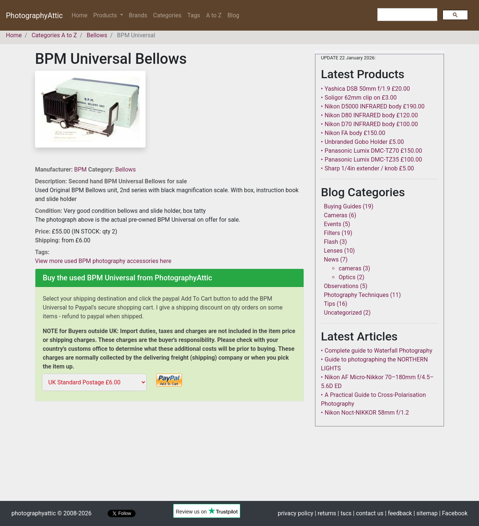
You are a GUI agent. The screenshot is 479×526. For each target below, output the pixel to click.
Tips (329, 303)
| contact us (368, 513)
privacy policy (295, 513)
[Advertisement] (169, 456)
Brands (138, 15)
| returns (325, 513)
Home (80, 15)
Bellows (125, 169)
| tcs (345, 513)
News (331, 259)
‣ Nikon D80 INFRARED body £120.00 (369, 115)
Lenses (333, 250)
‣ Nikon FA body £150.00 (353, 132)
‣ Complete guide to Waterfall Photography (376, 350)
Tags (194, 15)
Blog (233, 15)
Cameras (335, 215)
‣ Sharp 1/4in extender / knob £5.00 (367, 168)
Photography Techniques (356, 294)
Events (332, 224)
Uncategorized (343, 312)
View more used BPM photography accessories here (103, 260)
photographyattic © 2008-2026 (51, 513)
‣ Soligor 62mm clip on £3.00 (358, 97)
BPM (81, 169)
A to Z (213, 15)
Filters (332, 232)
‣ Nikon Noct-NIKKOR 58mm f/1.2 (365, 412)
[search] (406, 14)
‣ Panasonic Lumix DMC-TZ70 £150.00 (371, 150)
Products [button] (105, 15)
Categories (167, 15)
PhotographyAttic (34, 15)
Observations (341, 286)
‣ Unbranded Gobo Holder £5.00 (362, 141)
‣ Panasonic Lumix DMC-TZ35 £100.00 (371, 159)
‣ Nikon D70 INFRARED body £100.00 (369, 124)
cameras (350, 268)
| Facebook (453, 513)
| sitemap (425, 513)
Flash (331, 241)
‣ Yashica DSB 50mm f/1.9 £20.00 (365, 88)
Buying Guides (342, 206)
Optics (347, 277)
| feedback (398, 513)
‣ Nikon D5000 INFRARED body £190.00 (372, 106)
